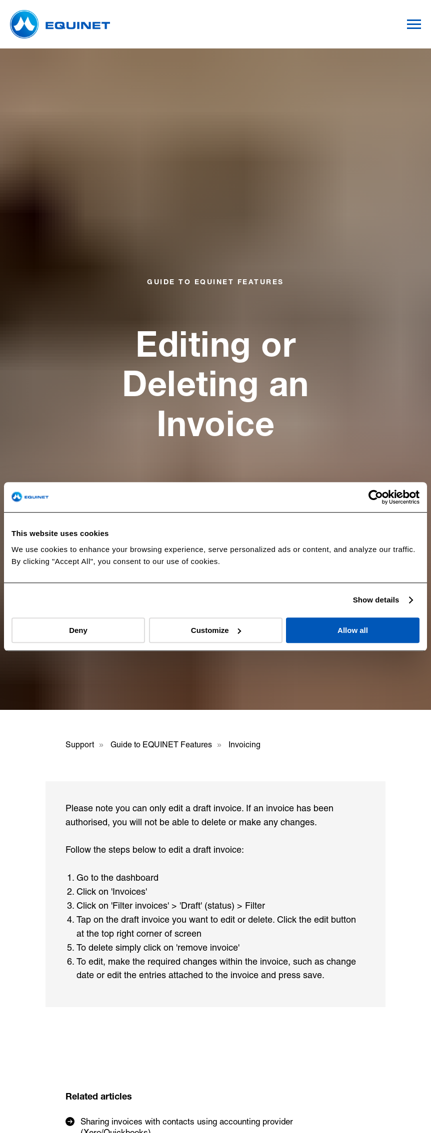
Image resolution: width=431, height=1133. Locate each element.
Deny (78, 630)
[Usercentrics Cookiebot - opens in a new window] (376, 497)
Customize (216, 630)
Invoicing (244, 744)
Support (80, 744)
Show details (376, 599)
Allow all (353, 630)
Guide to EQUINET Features (161, 744)
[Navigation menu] (414, 24)
